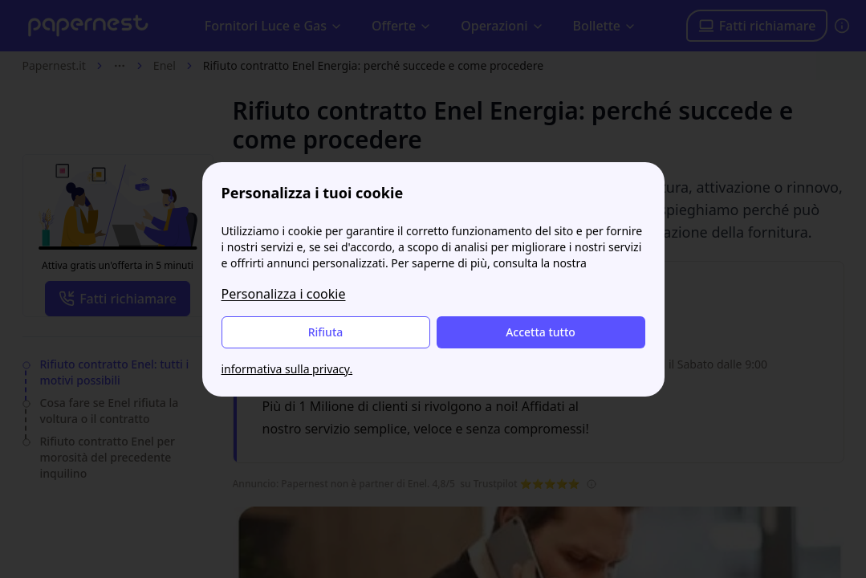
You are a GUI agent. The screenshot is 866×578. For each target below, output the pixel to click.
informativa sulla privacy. (287, 369)
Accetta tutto (540, 332)
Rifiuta (326, 332)
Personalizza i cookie (284, 294)
